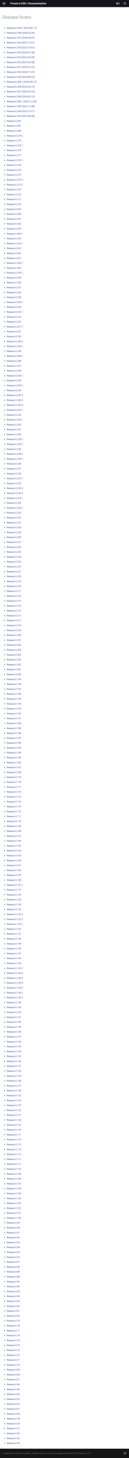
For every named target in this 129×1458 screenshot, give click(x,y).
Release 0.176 (14, 792)
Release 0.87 (13, 1281)
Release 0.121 (14, 1115)
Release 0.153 (14, 909)
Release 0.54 (13, 1443)
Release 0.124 (14, 1100)
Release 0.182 (14, 762)
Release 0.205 (14, 650)
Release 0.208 (14, 635)
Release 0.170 (14, 821)
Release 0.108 (14, 1178)
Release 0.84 (13, 1296)
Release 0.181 (14, 767)
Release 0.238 (14, 463)
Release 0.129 (14, 1076)
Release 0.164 (14, 850)
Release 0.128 (14, 1080)
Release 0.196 (14, 694)
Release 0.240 (14, 434)
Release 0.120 (14, 1120)
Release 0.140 (14, 1022)
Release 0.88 (13, 1276)
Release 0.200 (14, 674)
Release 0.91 (13, 1262)
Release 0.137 (14, 1036)
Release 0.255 (14, 297)
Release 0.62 (13, 1404)
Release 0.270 (14, 204)
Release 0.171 (14, 816)
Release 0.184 (14, 752)
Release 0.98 (13, 1227)
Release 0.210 (14, 625)
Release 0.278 (14, 150)
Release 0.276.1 (15, 160)
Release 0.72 (13, 1355)
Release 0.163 (14, 855)
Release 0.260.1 (15, 263)
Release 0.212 (14, 615)
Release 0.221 (14, 571)
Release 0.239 (14, 449)
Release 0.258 (14, 282)
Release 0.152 (14, 929)
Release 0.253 (14, 317)
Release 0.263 (14, 248)
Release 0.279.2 (15, 135)
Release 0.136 (14, 1041)
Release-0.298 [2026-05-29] (21, 32)
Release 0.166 (14, 840)
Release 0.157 (14, 889)
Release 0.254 (14, 307)
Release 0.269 (14, 209)
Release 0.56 (13, 1433)
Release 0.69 (13, 1369)
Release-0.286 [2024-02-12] (21, 96)
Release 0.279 (14, 140)
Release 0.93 (13, 1252)
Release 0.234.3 (15, 488)
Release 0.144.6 (15, 973)
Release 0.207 (14, 640)
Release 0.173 (14, 806)
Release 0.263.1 (15, 243)
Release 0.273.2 (15, 184)
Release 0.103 (14, 1203)
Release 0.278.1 (15, 145)
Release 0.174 (14, 801)
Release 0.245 (14, 380)
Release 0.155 (14, 899)
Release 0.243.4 (15, 395)
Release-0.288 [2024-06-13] (21, 86)
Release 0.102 (14, 1208)
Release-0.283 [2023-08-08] (21, 116)
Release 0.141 (14, 1017)
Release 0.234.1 (15, 498)
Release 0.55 (13, 1438)
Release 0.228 (14, 537)
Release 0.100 (14, 1218)
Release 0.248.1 (15, 356)
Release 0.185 (14, 747)
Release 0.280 (14, 130)
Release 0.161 (14, 865)
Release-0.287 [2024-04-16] (21, 91)
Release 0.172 (14, 811)
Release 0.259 (14, 277)
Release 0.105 (14, 1193)
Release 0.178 (14, 782)
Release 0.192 (14, 713)
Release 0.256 (14, 292)
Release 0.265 (14, 228)
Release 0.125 (14, 1095)
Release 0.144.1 (15, 997)
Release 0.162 (14, 860)
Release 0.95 (13, 1242)
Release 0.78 (13, 1325)
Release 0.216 (14, 596)
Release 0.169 (14, 826)
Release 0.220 (14, 576)
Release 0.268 (14, 214)
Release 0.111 (14, 1164)
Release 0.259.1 (15, 272)
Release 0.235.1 (15, 478)
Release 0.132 (14, 1061)
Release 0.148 (14, 948)
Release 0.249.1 (15, 346)
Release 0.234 (14, 503)
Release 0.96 (13, 1237)
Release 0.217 (14, 591)
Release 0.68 (13, 1374)
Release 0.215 (14, 601)
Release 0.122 (14, 1110)
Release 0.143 (14, 1007)
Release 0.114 (14, 1149)
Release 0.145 (14, 963)
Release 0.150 (14, 938)
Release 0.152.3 (15, 914)
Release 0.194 (14, 703)
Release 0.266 (14, 223)
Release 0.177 (14, 787)
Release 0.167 (14, 836)
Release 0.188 (14, 733)
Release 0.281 (14, 125)
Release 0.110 (14, 1169)
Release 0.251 (14, 331)
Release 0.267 (14, 219)
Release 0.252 (14, 321)
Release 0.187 (14, 738)
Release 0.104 (14, 1198)
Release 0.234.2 (15, 493)
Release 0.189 (14, 728)
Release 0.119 (14, 1125)
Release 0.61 (13, 1409)
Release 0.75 (13, 1340)
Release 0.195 (14, 699)
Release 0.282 (14, 121)
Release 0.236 (14, 473)
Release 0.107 (14, 1183)
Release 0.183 (14, 757)
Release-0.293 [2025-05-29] (21, 57)
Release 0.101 (14, 1213)
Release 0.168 (14, 831)
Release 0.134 (14, 1051)
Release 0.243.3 (15, 400)
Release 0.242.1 (15, 419)
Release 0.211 (14, 620)
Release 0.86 (13, 1286)
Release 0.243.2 (15, 405)
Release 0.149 (14, 943)
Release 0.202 (14, 664)
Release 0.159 (14, 875)
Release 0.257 (14, 287)
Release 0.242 (14, 424)
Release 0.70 (13, 1365)
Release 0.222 (14, 566)
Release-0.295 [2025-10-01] (21, 47)
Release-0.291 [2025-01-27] (21, 67)
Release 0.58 (13, 1423)
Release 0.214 (14, 606)
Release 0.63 (13, 1399)
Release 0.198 (14, 684)
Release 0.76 (13, 1335)
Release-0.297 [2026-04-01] (21, 37)
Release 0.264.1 (15, 233)
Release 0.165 (14, 845)
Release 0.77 (13, 1330)
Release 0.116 (14, 1139)
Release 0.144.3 (15, 987)
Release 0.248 (14, 361)
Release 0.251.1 (15, 326)
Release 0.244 (14, 390)
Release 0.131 (14, 1066)
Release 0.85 (13, 1291)
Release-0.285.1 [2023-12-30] (21, 101)
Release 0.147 (14, 953)
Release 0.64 (13, 1394)
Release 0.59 (13, 1418)
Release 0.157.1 (15, 885)
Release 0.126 (14, 1090)
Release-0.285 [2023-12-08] (21, 106)
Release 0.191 (14, 718)
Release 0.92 (13, 1257)
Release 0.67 (13, 1379)
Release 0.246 (14, 370)
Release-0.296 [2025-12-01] (21, 42)
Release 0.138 (14, 1031)
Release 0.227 (14, 542)
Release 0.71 (13, 1360)
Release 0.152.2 (15, 919)
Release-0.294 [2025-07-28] (21, 52)
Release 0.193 (14, 708)
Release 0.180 (14, 772)
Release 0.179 (14, 777)
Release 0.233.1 (15, 508)
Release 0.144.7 (15, 968)
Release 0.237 (14, 468)
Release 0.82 (13, 1306)
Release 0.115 (14, 1144)
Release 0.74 (13, 1345)
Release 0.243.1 (15, 410)
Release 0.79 (13, 1320)
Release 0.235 (14, 483)
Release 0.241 (14, 429)
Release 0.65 (13, 1389)
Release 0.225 (14, 552)
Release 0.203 (14, 659)
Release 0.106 (14, 1188)
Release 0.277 (14, 155)
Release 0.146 (14, 958)
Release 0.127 (14, 1085)
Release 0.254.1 (15, 302)
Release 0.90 (13, 1267)
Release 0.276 (14, 165)
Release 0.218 (14, 586)
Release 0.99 (13, 1222)
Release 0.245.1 (15, 375)
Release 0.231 (14, 522)
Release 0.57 (13, 1428)
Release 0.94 (13, 1247)
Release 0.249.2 (15, 341)
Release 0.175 (14, 796)
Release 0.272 (14, 194)
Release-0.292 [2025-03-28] (21, 62)
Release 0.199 (14, 679)
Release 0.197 (14, 689)
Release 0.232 (14, 517)
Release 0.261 (14, 258)
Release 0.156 (14, 894)
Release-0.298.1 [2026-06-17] (21, 28)
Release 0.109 (14, 1174)
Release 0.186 (14, 743)
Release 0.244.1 (15, 385)
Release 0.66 (13, 1384)
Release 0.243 (14, 415)
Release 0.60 (13, 1414)
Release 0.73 (13, 1350)
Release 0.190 (14, 723)
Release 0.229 (14, 532)
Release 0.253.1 (15, 312)
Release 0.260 (14, 268)
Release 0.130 (14, 1071)
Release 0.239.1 (15, 444)
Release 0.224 (14, 557)
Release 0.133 (14, 1056)
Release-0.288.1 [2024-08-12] (21, 81)
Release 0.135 (14, 1046)
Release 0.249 (14, 351)
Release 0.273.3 (15, 179)
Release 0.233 (14, 512)
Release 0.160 (14, 870)
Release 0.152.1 (15, 924)
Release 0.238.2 (15, 459)
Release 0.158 (14, 880)
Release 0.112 (14, 1159)
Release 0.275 (14, 170)
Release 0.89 (13, 1271)
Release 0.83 (13, 1301)
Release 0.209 (14, 630)
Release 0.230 (14, 527)
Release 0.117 (14, 1134)
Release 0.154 (14, 904)
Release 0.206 (14, 645)
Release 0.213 (14, 610)
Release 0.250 (14, 336)
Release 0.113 (14, 1154)
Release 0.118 (14, 1129)
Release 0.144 (14, 1002)
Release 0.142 (14, 1012)
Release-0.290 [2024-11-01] (21, 72)
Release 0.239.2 (15, 439)
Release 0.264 (14, 238)
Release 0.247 (14, 366)
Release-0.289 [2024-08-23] (21, 77)
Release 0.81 (13, 1311)
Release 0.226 (14, 547)
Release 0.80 (13, 1316)
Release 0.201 (14, 669)
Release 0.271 (14, 199)
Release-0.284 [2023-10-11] (21, 111)
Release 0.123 (14, 1105)
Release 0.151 (14, 933)
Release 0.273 (14, 189)
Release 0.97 (13, 1232)
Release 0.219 (14, 581)
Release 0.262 (14, 253)
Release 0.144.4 (15, 982)
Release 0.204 (14, 654)
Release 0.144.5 (15, 978)
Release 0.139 (14, 1027)
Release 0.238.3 (15, 454)
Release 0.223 (14, 561)
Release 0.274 (14, 174)
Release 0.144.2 (15, 992)
